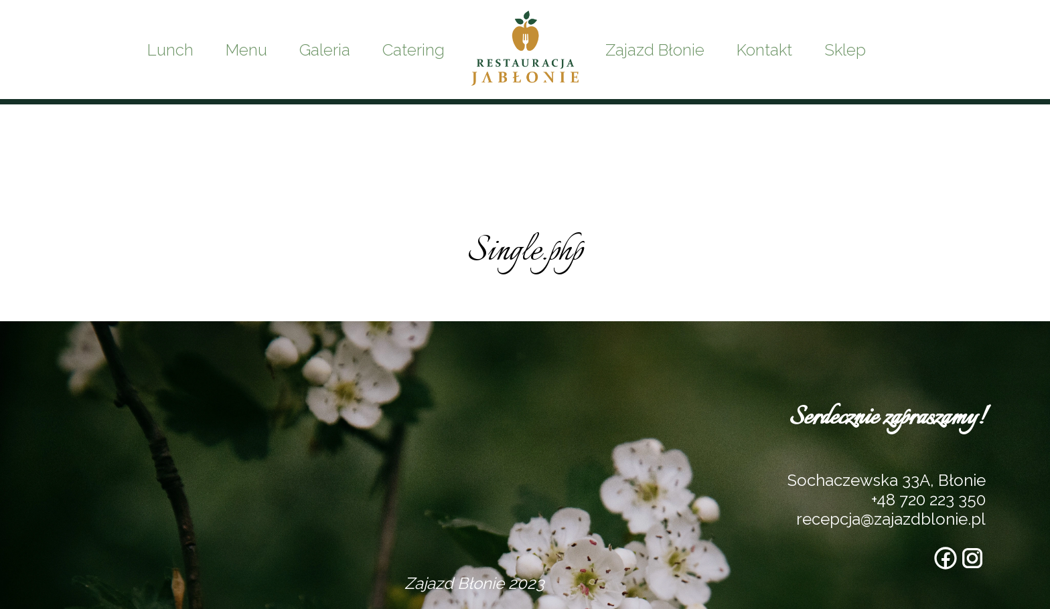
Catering (413, 50)
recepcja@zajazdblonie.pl (891, 519)
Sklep (845, 50)
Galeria (324, 50)
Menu (246, 50)
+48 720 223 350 (928, 499)
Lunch (170, 50)
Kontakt (764, 50)
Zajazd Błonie (654, 50)
